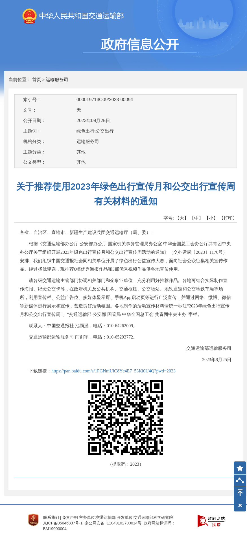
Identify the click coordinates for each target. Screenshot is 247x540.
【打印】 (228, 218)
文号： (30, 110)
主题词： (32, 131)
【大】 (182, 218)
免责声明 (70, 517)
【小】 (211, 218)
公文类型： (34, 162)
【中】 (196, 218)
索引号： (32, 99)
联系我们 (51, 517)
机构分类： (34, 141)
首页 (36, 79)
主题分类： (34, 151)
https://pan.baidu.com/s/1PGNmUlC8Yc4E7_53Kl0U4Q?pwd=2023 (113, 370)
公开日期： (34, 120)
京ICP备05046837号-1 (63, 523)
